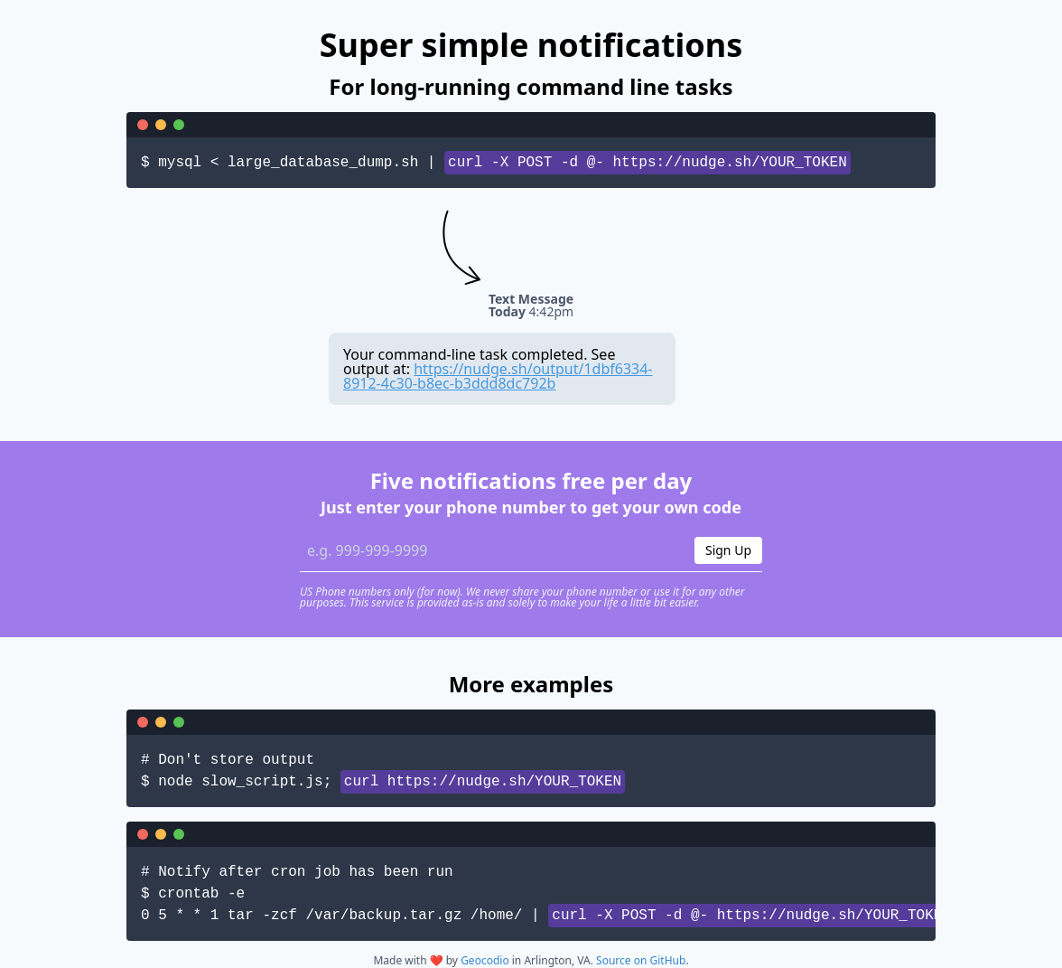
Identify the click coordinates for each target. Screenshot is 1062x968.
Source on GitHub (640, 960)
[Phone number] (492, 550)
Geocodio (485, 960)
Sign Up (728, 550)
